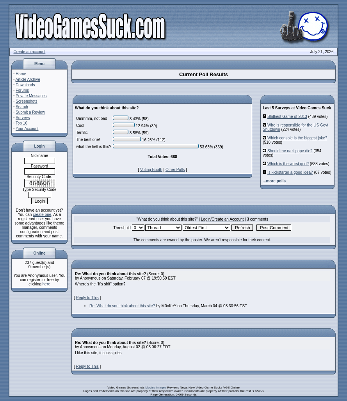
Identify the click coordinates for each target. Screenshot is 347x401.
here (46, 284)
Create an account (30, 52)
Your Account (27, 129)
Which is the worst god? (288, 164)
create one (42, 214)
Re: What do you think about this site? (122, 306)
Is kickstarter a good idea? (290, 172)
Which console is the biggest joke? (297, 138)
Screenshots (26, 101)
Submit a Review (30, 112)
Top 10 (21, 123)
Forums (22, 90)
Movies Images (155, 387)
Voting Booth (151, 170)
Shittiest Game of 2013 (287, 116)
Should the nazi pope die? (290, 151)
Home (21, 74)
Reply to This (87, 298)
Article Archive (28, 79)
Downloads (25, 85)
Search (22, 107)
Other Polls (175, 170)
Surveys (23, 118)
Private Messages (31, 96)
